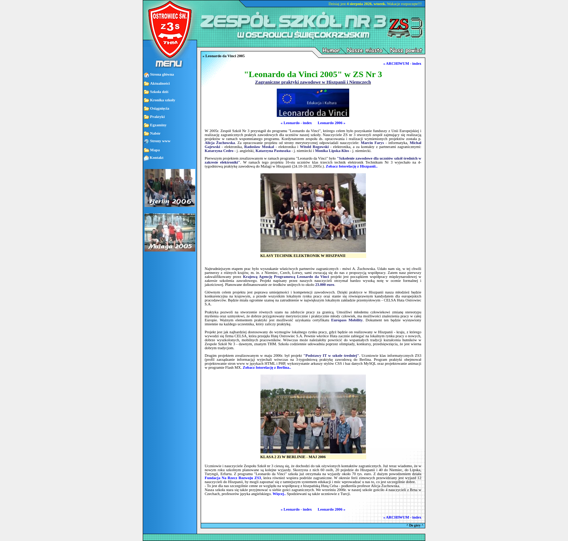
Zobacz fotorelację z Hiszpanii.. (351, 166)
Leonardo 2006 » (331, 123)
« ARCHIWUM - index (402, 63)
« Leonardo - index (296, 123)
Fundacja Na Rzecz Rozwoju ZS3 (233, 478)
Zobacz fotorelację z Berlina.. (267, 367)
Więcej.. (279, 494)
